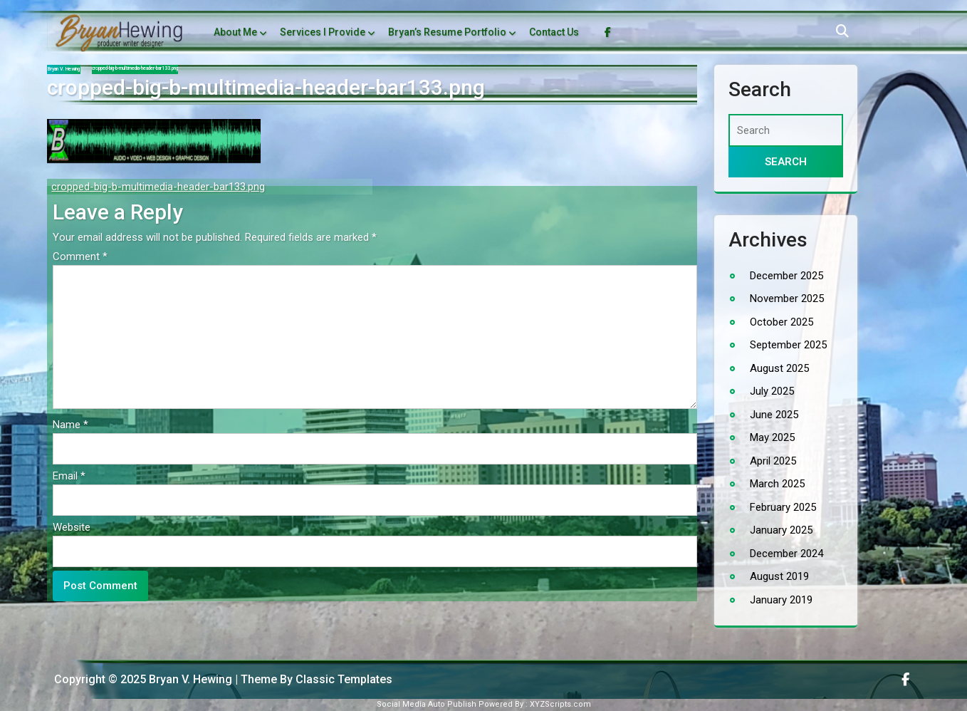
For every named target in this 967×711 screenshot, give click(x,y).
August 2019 (779, 576)
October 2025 (781, 322)
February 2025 (783, 507)
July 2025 (772, 391)
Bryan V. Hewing (64, 69)
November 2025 (787, 298)
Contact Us (554, 32)
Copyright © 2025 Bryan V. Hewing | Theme (167, 679)
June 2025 (774, 414)
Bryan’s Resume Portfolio (447, 32)
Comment (80, 256)
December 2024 (786, 553)
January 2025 (781, 530)
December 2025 (786, 275)
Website (71, 527)
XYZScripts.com (560, 704)
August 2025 (779, 368)
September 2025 (788, 344)
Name (70, 424)
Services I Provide (322, 32)
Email (69, 475)
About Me (235, 32)
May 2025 (772, 437)
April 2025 (773, 461)
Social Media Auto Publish (426, 704)
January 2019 (781, 599)
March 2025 (777, 483)
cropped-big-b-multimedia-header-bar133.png (158, 186)
